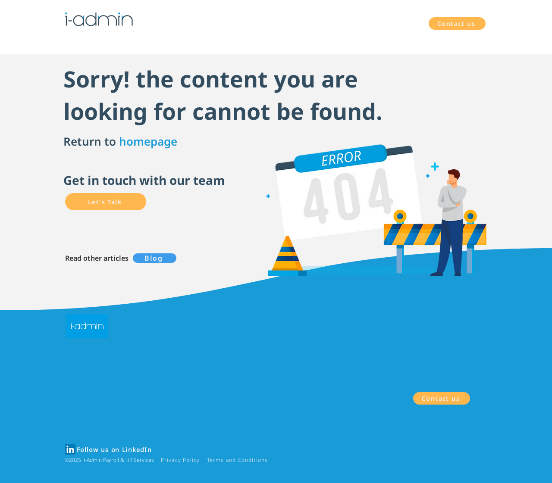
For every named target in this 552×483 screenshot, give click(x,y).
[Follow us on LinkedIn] (115, 450)
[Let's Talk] (105, 201)
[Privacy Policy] (181, 460)
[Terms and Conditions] (238, 460)
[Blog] (154, 258)
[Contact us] (457, 23)
